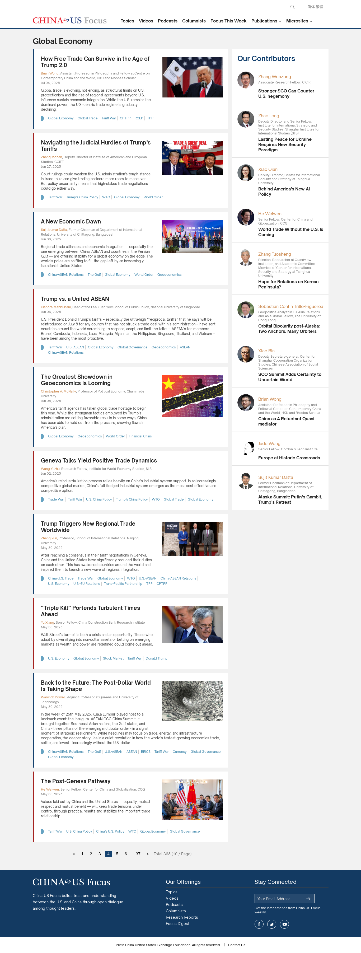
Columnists (194, 21)
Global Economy (61, 118)
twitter (271, 924)
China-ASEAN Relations (66, 275)
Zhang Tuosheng (274, 254)
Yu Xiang (47, 622)
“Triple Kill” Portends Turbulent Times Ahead (90, 611)
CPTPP (125, 118)
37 (138, 854)
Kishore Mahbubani (56, 307)
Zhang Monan (51, 157)
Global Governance (133, 347)
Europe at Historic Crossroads (289, 457)
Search (292, 7)
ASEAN (185, 347)
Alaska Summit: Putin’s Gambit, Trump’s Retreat (290, 499)
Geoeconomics (169, 275)
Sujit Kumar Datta (54, 230)
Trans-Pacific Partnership (123, 584)
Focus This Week (228, 21)
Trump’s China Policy (82, 197)
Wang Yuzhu (50, 469)
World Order (153, 197)
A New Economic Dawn (71, 221)
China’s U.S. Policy (110, 831)
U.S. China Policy (99, 499)
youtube (284, 924)
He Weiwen (50, 789)
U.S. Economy (58, 584)
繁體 (319, 6)
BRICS (146, 752)
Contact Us (236, 945)
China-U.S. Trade (61, 578)
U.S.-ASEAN (75, 347)
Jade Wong (269, 443)
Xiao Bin (266, 350)
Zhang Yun (49, 538)
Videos (146, 21)
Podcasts (167, 21)
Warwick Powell (53, 697)
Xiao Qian (268, 169)
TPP (150, 118)
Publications (264, 21)
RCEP (139, 118)
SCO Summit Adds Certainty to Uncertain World (289, 377)
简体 (311, 6)
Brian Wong (50, 73)
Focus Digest (177, 923)
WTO (106, 197)
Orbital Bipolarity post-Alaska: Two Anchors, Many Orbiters (289, 328)
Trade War (56, 499)
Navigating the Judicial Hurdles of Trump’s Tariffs (96, 145)
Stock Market (113, 658)
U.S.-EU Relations (86, 584)
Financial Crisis (140, 436)
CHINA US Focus (70, 20)
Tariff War (109, 118)
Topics (127, 21)
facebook (259, 924)
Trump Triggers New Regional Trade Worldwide (88, 526)
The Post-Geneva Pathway (75, 781)
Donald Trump (156, 658)
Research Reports (182, 917)
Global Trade (88, 118)
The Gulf (94, 275)
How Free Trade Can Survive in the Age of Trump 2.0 (95, 61)
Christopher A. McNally (58, 391)
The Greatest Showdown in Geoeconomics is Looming (76, 379)
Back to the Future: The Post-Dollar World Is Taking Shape (96, 685)
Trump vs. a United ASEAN (75, 299)
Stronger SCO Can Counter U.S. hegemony (286, 93)
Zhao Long (268, 115)
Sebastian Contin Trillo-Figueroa (290, 306)
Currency (180, 752)
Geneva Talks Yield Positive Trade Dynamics (99, 460)
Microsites (297, 21)
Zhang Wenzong (274, 76)
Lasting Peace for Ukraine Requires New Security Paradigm (285, 144)
